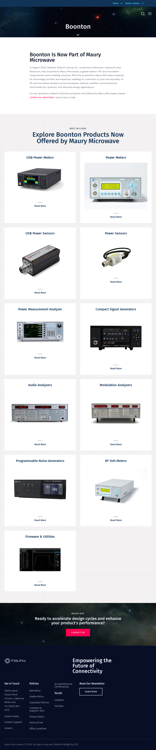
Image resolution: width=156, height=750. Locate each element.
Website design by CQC (66, 744)
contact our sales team (42, 97)
